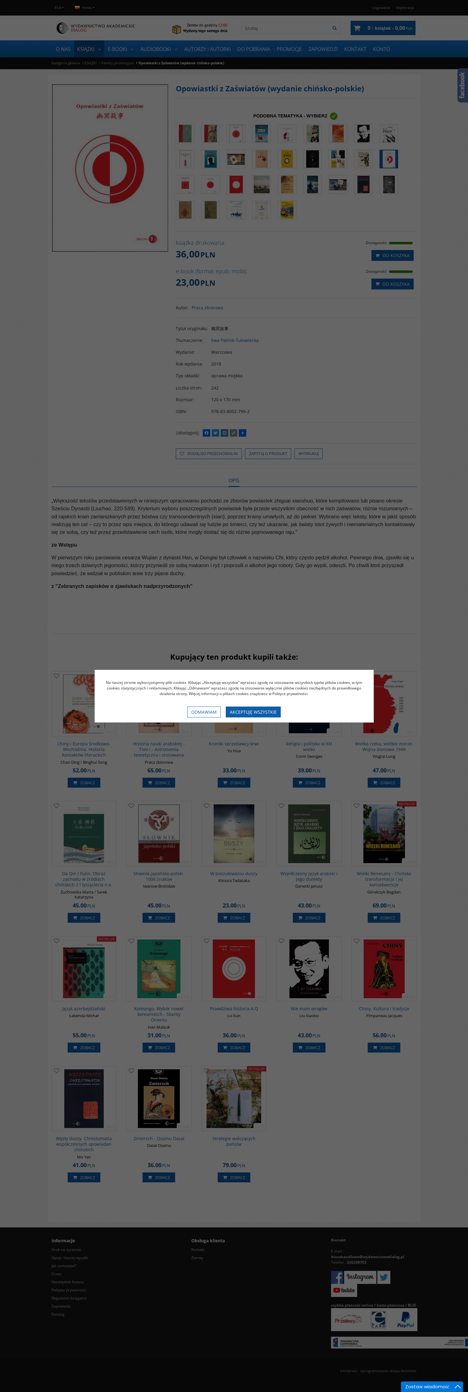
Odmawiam (204, 712)
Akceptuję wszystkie (253, 712)
